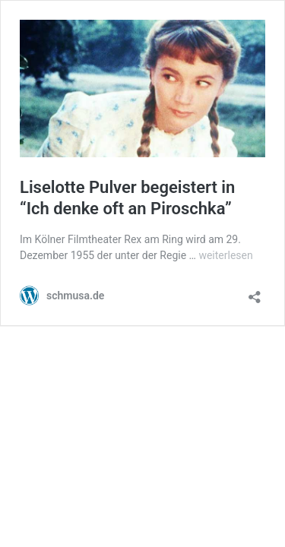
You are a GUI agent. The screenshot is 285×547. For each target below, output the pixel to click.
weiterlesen (225, 255)
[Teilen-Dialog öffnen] (254, 292)
